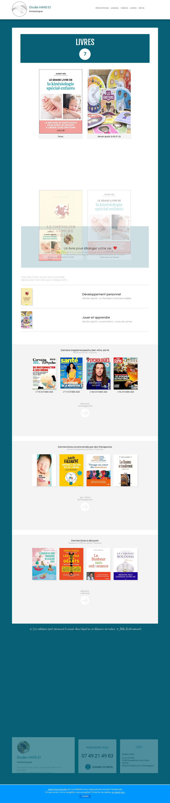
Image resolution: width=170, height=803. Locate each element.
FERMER (85, 796)
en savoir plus (118, 792)
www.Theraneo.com (57, 789)
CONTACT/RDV (103, 12)
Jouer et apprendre (118, 317)
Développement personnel (123, 294)
